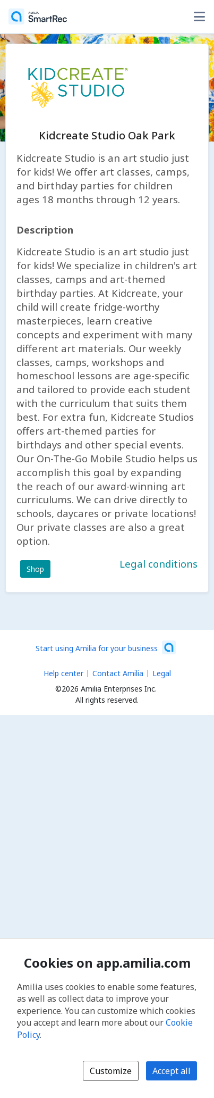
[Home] (37, 16)
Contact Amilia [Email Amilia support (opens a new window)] (117, 673)
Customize (111, 1071)
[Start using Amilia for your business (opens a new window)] (106, 647)
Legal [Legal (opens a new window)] (161, 673)
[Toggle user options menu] (199, 16)
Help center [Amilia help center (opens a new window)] (63, 673)
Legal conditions (158, 563)
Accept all (171, 1071)
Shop (35, 569)
